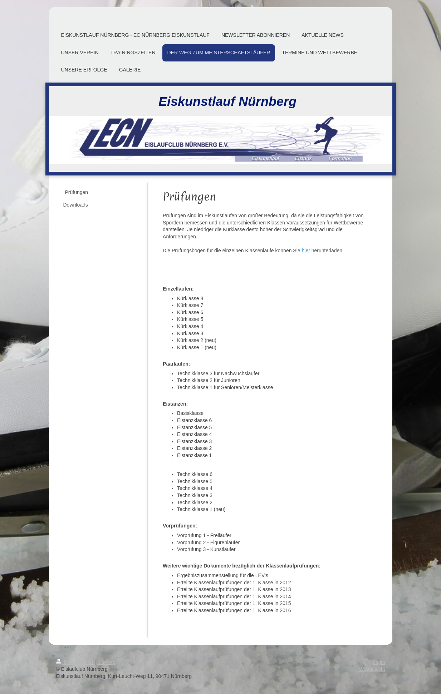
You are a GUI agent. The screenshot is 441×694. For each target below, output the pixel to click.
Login (379, 662)
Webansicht (372, 669)
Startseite (66, 683)
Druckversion (75, 662)
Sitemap (106, 662)
